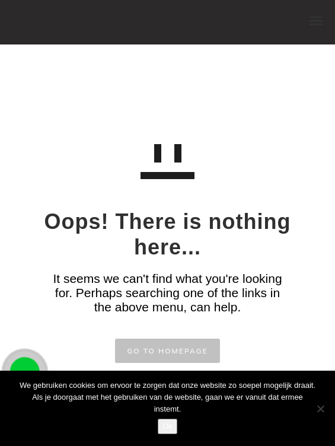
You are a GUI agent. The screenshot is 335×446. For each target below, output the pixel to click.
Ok (167, 426)
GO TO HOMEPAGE (167, 350)
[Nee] (320, 409)
